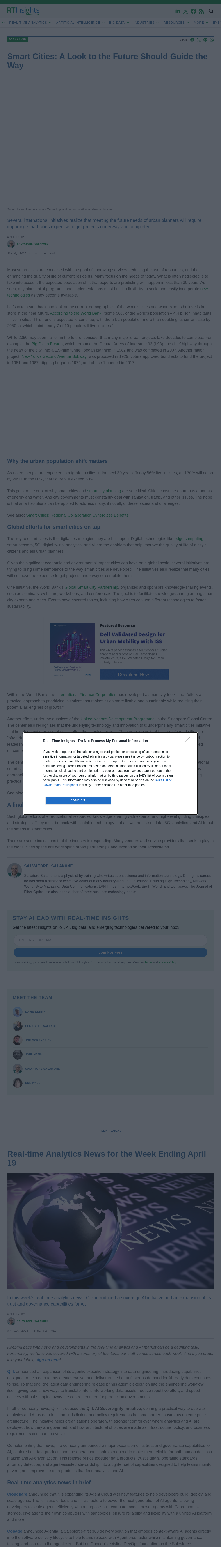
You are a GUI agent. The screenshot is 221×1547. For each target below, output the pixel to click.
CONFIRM (78, 800)
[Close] (188, 741)
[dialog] (110, 773)
